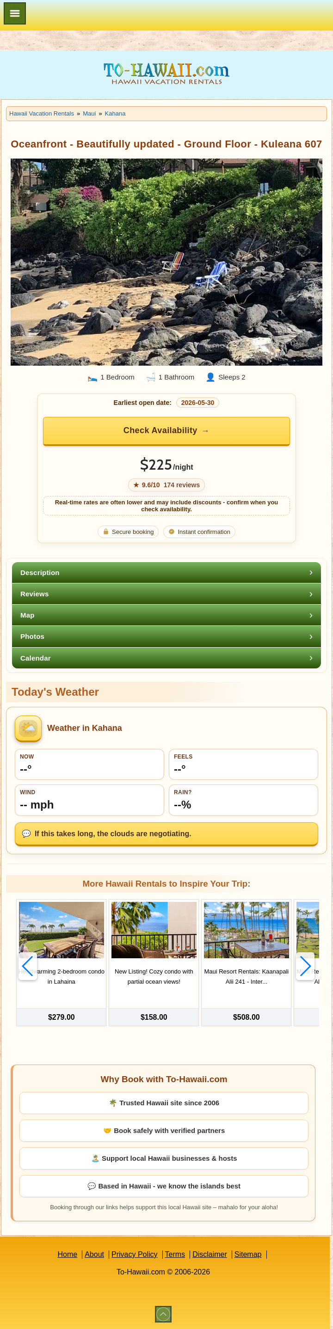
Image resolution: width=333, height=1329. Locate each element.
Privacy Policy (134, 1254)
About (94, 1254)
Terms (175, 1254)
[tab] (166, 572)
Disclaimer (209, 1254)
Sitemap (248, 1254)
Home (67, 1254)
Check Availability (160, 430)
